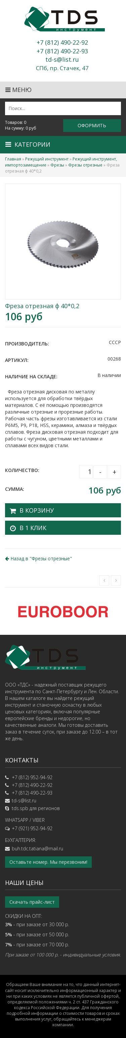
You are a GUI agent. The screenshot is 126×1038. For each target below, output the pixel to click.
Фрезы (57, 165)
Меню (18, 90)
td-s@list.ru (24, 800)
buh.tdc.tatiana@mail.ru (37, 848)
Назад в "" (38, 558)
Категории (27, 144)
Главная (13, 159)
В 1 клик (32, 528)
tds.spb (20, 808)
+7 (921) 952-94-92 (32, 828)
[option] (63, 611)
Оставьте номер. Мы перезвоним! (48, 862)
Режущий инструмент (47, 159)
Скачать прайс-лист (32, 902)
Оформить (92, 125)
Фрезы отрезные (85, 165)
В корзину (36, 510)
